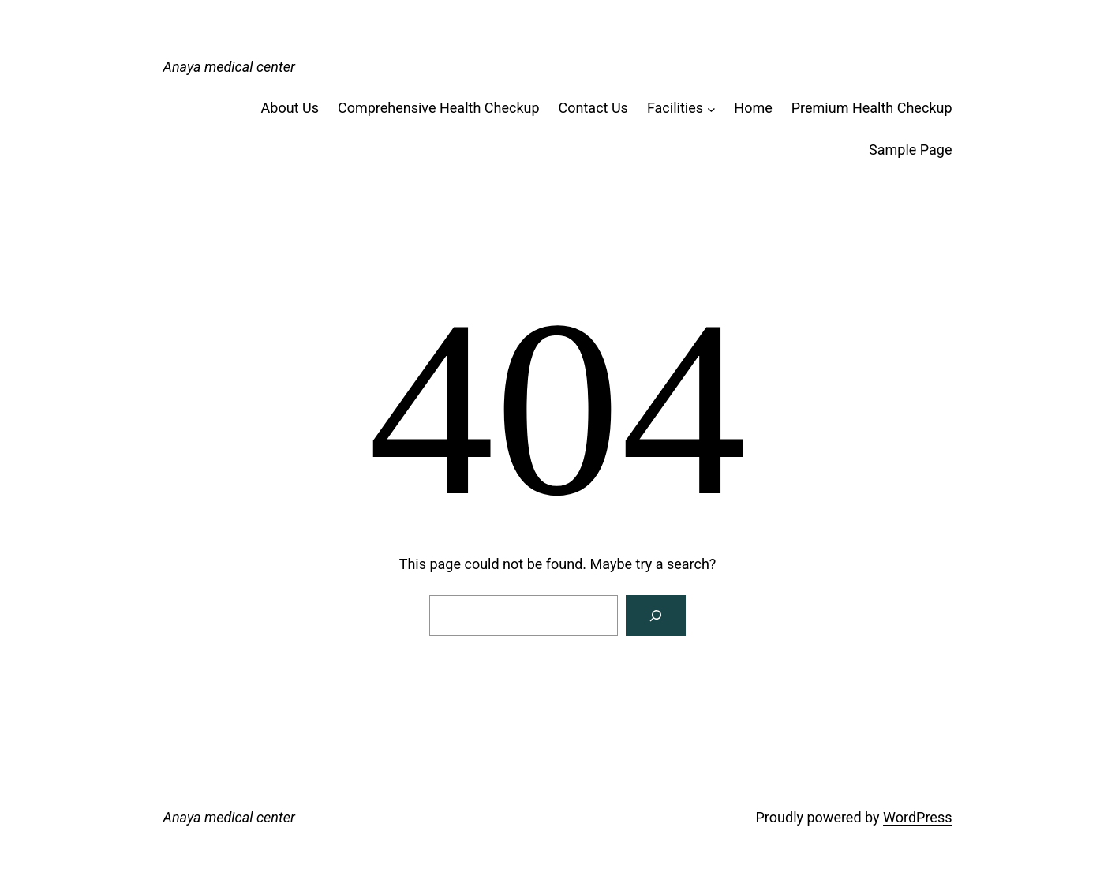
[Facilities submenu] (711, 108)
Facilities (675, 107)
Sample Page (910, 149)
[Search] (656, 615)
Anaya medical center (229, 66)
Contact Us (593, 107)
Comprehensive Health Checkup (439, 107)
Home (753, 107)
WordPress (917, 817)
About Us (290, 107)
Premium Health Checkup (871, 107)
